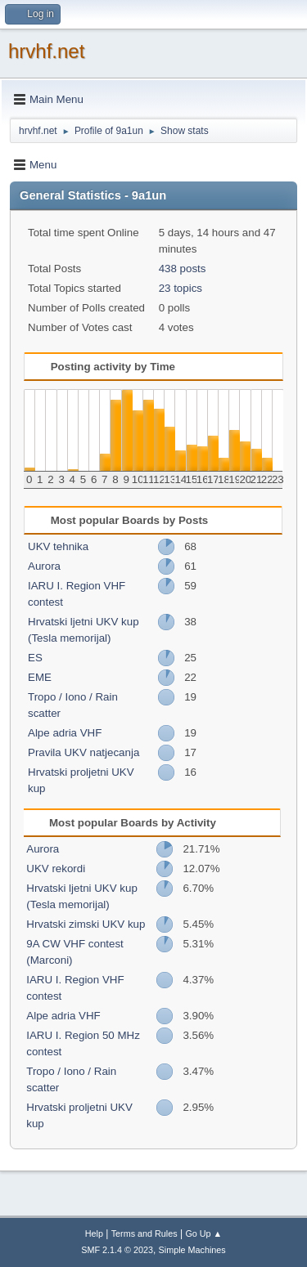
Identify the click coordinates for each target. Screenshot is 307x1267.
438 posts (182, 268)
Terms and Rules (144, 1233)
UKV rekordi (55, 868)
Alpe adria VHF (65, 733)
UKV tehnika (58, 546)
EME (40, 677)
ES (35, 657)
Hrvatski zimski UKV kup (85, 924)
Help (94, 1233)
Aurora (44, 566)
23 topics (180, 288)
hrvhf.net (46, 51)
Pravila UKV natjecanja (83, 752)
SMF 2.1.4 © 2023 (117, 1250)
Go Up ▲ (203, 1233)
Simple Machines (192, 1250)
